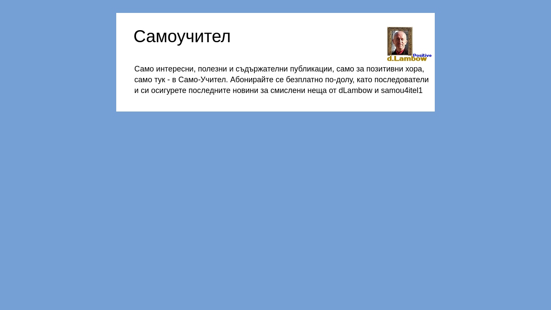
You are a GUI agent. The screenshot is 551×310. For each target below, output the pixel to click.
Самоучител (182, 36)
